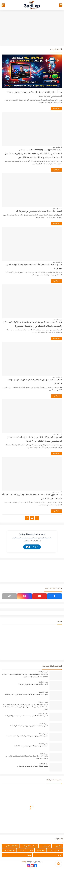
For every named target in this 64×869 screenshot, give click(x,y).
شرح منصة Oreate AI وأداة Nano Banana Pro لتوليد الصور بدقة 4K (26, 694)
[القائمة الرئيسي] (60, 5)
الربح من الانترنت (55, 850)
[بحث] (3, 5)
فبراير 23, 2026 (43, 692)
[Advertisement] (32, 28)
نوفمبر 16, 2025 (43, 713)
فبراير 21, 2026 (43, 672)
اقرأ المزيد (56, 108)
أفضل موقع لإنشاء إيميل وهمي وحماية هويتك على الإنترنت (29, 726)
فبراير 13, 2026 (43, 734)
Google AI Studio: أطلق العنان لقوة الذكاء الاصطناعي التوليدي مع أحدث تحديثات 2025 (27, 757)
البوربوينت (46, 846)
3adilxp (24, 862)
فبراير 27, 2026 (43, 702)
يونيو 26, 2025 (44, 723)
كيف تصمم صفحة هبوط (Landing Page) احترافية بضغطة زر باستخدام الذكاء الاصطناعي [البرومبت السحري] (25, 676)
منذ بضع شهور (56, 89)
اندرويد (22, 850)
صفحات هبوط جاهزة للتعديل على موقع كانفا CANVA (31, 746)
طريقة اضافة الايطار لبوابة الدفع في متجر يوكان (32, 766)
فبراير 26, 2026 (43, 682)
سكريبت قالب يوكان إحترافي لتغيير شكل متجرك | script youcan (27, 736)
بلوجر (59, 855)
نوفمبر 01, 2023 (43, 744)
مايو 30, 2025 (44, 754)
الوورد (31, 850)
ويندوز (29, 855)
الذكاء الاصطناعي (12, 846)
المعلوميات (41, 850)
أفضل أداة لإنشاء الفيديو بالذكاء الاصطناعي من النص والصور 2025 (26, 716)
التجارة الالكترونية (30, 846)
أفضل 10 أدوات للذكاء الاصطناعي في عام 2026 (39, 211)
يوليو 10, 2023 (44, 764)
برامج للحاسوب (9, 850)
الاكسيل (58, 846)
